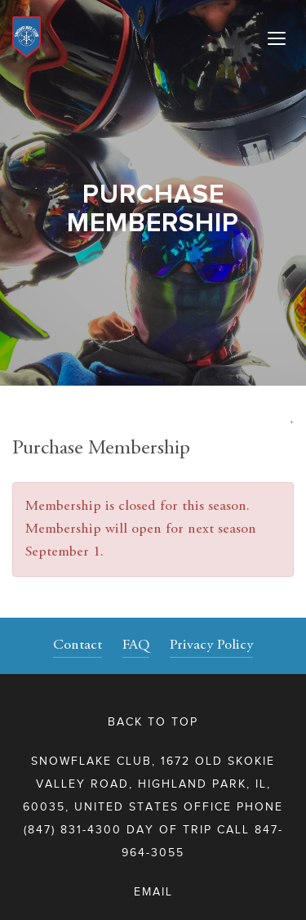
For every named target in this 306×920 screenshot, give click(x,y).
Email (153, 892)
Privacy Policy (211, 645)
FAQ (135, 645)
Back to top (153, 722)
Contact (77, 645)
